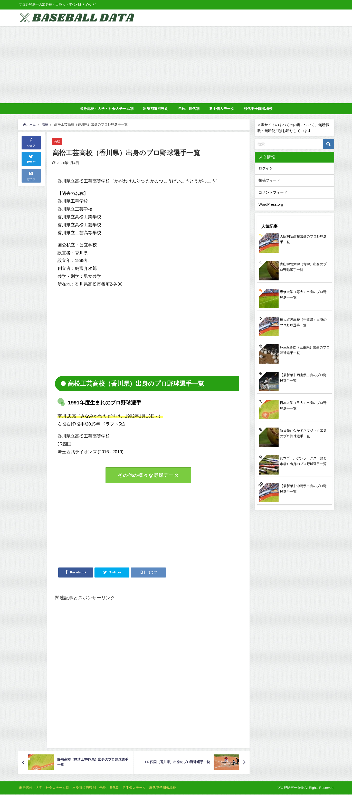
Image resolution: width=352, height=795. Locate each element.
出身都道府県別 (155, 108)
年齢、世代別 (188, 108)
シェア (31, 142)
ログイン (266, 168)
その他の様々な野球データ (148, 475)
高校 (57, 141)
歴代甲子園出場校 (258, 108)
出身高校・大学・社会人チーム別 (107, 108)
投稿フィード (269, 180)
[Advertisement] (176, 65)
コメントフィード (273, 192)
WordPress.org (271, 204)
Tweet (31, 158)
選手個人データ (221, 108)
